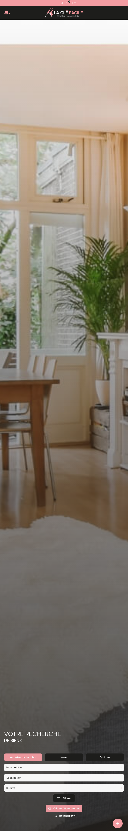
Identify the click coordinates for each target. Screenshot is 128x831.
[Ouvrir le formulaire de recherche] (64, 807)
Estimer (105, 766)
